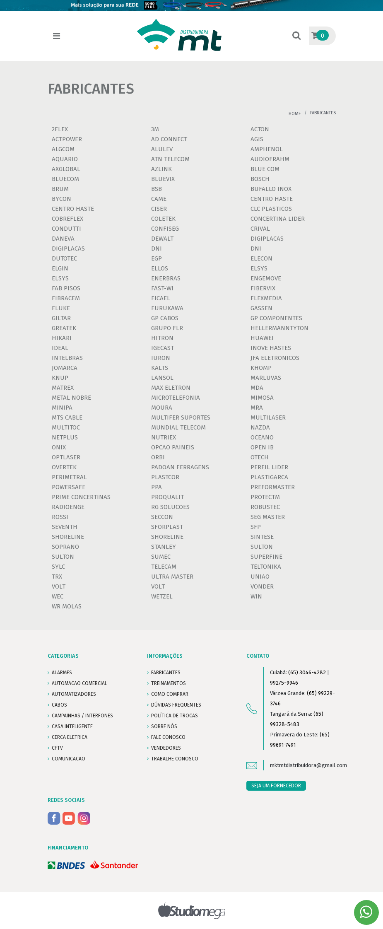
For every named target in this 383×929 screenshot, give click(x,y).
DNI (156, 248)
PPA (156, 487)
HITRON (162, 338)
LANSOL (162, 377)
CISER (159, 208)
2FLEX (60, 129)
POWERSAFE (68, 487)
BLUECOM (65, 179)
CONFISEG (165, 228)
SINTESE (262, 537)
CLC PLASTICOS (271, 208)
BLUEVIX (163, 179)
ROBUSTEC (265, 507)
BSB (156, 189)
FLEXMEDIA (266, 298)
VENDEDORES (166, 748)
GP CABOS (164, 318)
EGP (156, 258)
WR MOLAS (67, 606)
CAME (158, 199)
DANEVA (63, 238)
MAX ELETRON (170, 387)
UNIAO (260, 576)
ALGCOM (63, 149)
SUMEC (161, 556)
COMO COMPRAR (169, 694)
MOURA (161, 407)
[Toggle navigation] (56, 36)
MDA (257, 387)
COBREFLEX (67, 218)
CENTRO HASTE (272, 199)
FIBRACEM (66, 298)
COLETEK (163, 218)
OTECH (260, 457)
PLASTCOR (165, 477)
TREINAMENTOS (168, 683)
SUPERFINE (266, 556)
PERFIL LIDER (269, 467)
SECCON (162, 517)
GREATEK (64, 328)
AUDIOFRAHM (270, 159)
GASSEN (261, 308)
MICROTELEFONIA (175, 397)
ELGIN (60, 268)
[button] (296, 36)
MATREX (63, 387)
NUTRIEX (163, 437)
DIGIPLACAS (267, 238)
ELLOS (159, 268)
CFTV (57, 748)
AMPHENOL (267, 149)
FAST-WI (162, 288)
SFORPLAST (167, 527)
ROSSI (60, 517)
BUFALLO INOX (271, 189)
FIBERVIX (263, 288)
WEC (57, 596)
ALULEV (162, 149)
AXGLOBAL (66, 169)
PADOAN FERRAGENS (180, 467)
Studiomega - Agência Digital (191, 910)
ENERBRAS (166, 278)
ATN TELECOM (170, 159)
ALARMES (62, 673)
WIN (256, 596)
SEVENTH (64, 527)
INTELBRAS (67, 358)
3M (155, 129)
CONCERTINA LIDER (278, 218)
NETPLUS (65, 437)
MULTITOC (66, 427)
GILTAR (61, 318)
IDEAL (60, 348)
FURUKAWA (167, 308)
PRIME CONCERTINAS (81, 497)
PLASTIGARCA (269, 477)
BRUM (60, 189)
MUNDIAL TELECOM (178, 427)
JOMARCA (64, 368)
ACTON (260, 129)
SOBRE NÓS (164, 726)
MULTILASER (268, 417)
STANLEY (163, 546)
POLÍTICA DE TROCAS (174, 716)
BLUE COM (265, 169)
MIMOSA (262, 397)
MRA (257, 407)
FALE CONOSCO (168, 737)
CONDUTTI (66, 228)
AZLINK (161, 169)
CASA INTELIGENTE (72, 726)
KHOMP (261, 368)
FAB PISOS (66, 288)
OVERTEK (64, 467)
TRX (57, 576)
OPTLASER (66, 457)
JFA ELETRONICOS (275, 358)
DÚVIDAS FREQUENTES (176, 705)
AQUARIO (65, 159)
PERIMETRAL (69, 477)
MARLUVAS (266, 377)
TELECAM (163, 566)
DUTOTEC (64, 258)
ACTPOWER (67, 139)
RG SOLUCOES (170, 507)
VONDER (262, 586)
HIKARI (62, 338)
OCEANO (262, 437)
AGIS (257, 139)
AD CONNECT (169, 139)
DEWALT (162, 238)
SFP (256, 527)
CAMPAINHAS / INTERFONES (82, 716)
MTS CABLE (67, 417)
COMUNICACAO (68, 759)
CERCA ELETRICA (69, 737)
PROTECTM (265, 497)
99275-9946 (284, 683)
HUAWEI (262, 338)
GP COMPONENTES (276, 318)
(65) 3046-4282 (307, 672)
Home (295, 113)
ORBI (158, 457)
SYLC (58, 566)
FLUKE (61, 308)
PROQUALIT (167, 497)
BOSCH (260, 179)
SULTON (262, 546)
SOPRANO (65, 546)
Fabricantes (323, 113)
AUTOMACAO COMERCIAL (79, 683)
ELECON (261, 258)
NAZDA (260, 427)
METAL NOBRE (71, 397)
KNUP (60, 377)
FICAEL (160, 298)
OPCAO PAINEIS (172, 447)
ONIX (59, 447)
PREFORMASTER (273, 487)
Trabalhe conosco (174, 759)
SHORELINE (68, 537)
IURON (160, 358)
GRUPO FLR (167, 328)
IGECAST (162, 348)
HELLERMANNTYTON (279, 328)
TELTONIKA (266, 566)
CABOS (59, 705)
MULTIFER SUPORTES (180, 417)
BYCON (61, 199)
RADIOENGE (68, 507)
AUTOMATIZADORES (74, 694)
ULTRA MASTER (172, 576)
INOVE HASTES (271, 348)
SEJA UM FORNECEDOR (276, 786)
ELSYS (259, 268)
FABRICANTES (166, 673)
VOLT (58, 586)
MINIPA (62, 407)
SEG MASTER (268, 517)
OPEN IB (262, 447)
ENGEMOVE (266, 278)
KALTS (159, 368)
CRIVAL (260, 228)
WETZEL (162, 596)
